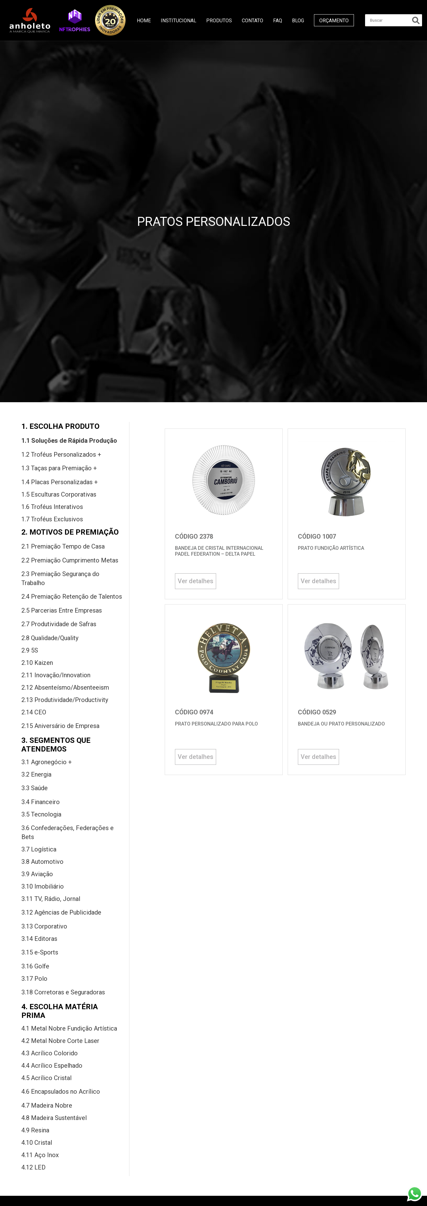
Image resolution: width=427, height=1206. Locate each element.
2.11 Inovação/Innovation (55, 675)
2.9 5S (29, 650)
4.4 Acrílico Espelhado (51, 1065)
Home (144, 21)
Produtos (219, 21)
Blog (298, 21)
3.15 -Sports (39, 952)
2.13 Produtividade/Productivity (64, 700)
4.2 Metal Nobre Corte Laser (60, 1040)
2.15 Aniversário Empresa (60, 726)
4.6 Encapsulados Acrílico (60, 1091)
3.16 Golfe (35, 966)
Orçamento (334, 21)
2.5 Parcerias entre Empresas (61, 610)
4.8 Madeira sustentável (54, 1118)
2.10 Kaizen (37, 662)
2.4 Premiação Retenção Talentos (71, 596)
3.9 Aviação (37, 874)
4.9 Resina (35, 1130)
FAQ (277, 21)
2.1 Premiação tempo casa (63, 546)
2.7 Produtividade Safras (58, 624)
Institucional (178, 21)
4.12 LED (33, 1167)
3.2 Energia (36, 774)
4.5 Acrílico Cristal (46, 1078)
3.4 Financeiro (40, 802)
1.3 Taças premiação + (59, 468)
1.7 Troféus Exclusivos (52, 519)
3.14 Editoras (39, 938)
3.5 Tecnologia (41, 814)
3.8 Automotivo (42, 861)
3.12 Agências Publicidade (61, 912)
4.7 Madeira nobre (46, 1105)
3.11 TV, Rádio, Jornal (50, 898)
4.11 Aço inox (40, 1155)
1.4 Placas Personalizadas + (59, 482)
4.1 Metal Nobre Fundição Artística (69, 1028)
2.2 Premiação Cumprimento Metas (69, 560)
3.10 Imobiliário (42, 886)
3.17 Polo (34, 978)
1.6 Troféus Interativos (52, 506)
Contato (252, 21)
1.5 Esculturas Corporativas (58, 494)
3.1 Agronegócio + (46, 762)
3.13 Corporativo (44, 926)
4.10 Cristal (36, 1142)
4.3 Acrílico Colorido (49, 1053)
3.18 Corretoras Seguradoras (63, 992)
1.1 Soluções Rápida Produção (69, 440)
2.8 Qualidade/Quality (49, 638)
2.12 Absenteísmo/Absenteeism (65, 687)
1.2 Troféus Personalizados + (61, 454)
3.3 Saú (34, 788)
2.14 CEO (33, 712)
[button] (74, 20)
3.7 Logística (38, 849)
